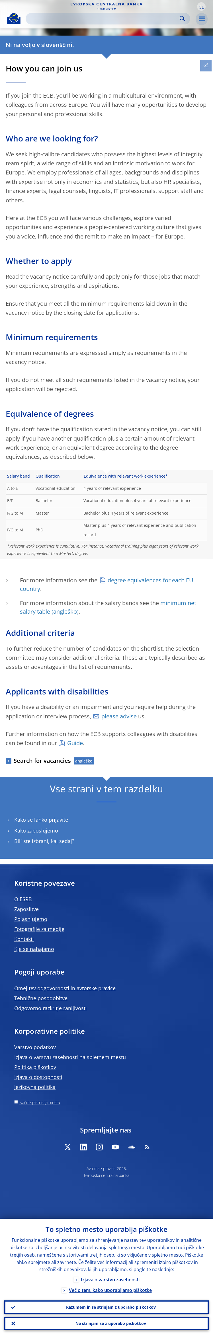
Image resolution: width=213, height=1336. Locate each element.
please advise (119, 716)
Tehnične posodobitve (40, 998)
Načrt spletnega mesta (39, 1102)
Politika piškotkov (35, 1067)
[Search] (103, 19)
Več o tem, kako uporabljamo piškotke (110, 1290)
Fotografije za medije (39, 929)
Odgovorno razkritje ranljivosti (50, 1008)
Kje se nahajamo (34, 949)
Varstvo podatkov (35, 1047)
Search (182, 19)
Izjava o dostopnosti (38, 1077)
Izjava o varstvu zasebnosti (110, 1280)
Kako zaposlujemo (36, 830)
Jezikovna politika (35, 1087)
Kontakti (24, 939)
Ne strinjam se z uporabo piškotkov (110, 1323)
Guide (75, 743)
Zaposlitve (26, 909)
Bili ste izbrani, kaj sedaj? (44, 841)
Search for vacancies (42, 760)
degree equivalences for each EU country (106, 584)
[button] (201, 6)
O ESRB (23, 899)
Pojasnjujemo (30, 919)
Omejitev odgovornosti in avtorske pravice (65, 988)
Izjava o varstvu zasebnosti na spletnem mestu (70, 1057)
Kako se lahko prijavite (41, 820)
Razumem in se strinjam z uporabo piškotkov (111, 1307)
